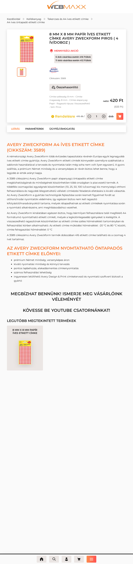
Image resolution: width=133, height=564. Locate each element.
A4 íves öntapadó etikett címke (26, 22)
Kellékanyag (33, 19)
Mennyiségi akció (66, 50)
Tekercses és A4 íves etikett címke (67, 19)
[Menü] (91, 559)
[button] (15, 128)
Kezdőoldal (13, 19)
